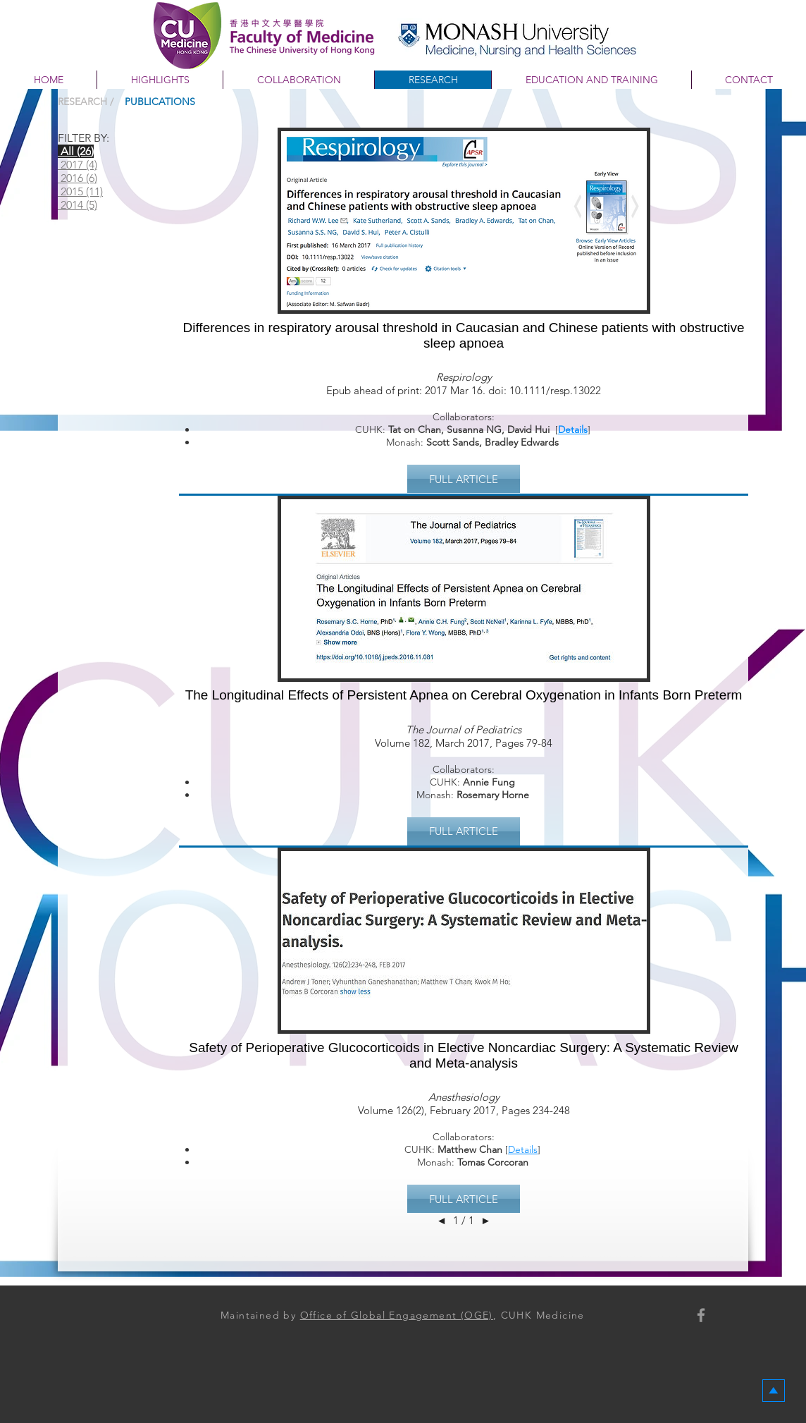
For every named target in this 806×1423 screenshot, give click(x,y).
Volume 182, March (419, 743)
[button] (463, 479)
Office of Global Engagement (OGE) (396, 1315)
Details (573, 429)
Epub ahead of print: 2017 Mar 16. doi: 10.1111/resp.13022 (463, 390)
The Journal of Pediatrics (463, 729)
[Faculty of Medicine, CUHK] (701, 1315)
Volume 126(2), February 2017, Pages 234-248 (464, 1110)
